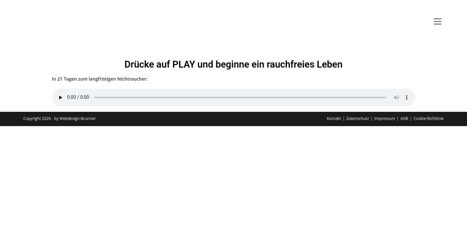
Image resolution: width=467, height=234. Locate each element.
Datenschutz (357, 118)
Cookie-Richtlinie (428, 118)
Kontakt (334, 118)
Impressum (384, 118)
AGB (404, 118)
